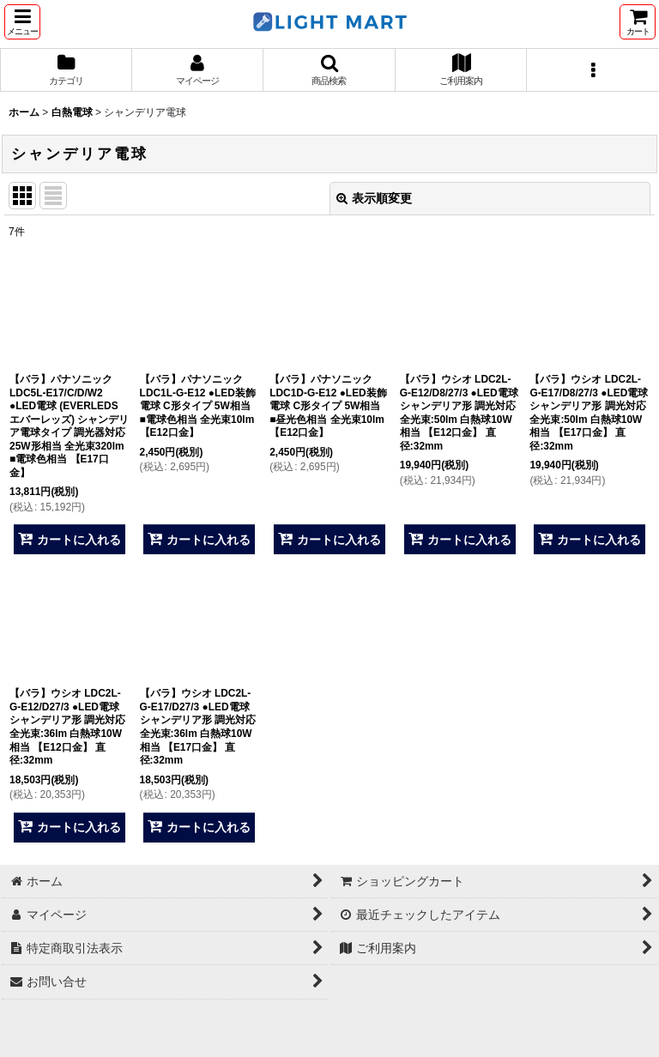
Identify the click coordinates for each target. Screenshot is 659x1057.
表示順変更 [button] (374, 198)
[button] (22, 21)
